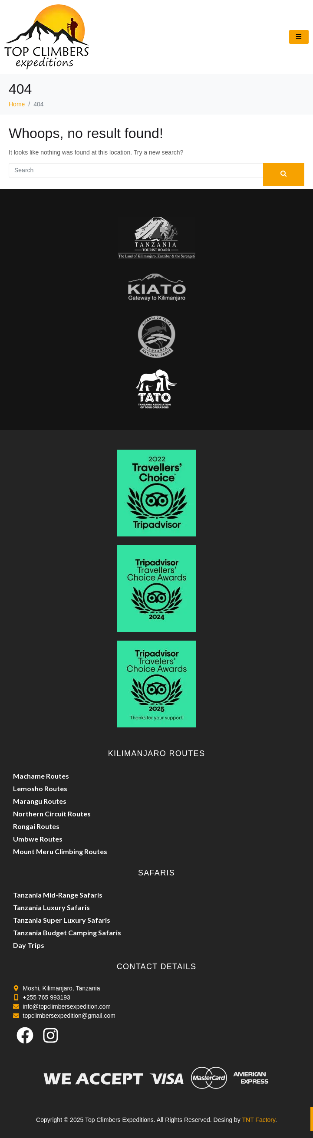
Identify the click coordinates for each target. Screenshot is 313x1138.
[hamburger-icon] (299, 37)
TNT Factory (258, 1119)
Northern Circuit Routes (52, 813)
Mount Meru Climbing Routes (60, 851)
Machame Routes (41, 776)
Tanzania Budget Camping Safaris (67, 932)
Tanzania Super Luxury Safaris (61, 920)
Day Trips (28, 945)
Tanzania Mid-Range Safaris (57, 895)
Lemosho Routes (40, 788)
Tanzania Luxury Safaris (51, 907)
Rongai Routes (36, 826)
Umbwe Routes (38, 839)
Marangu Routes (39, 801)
